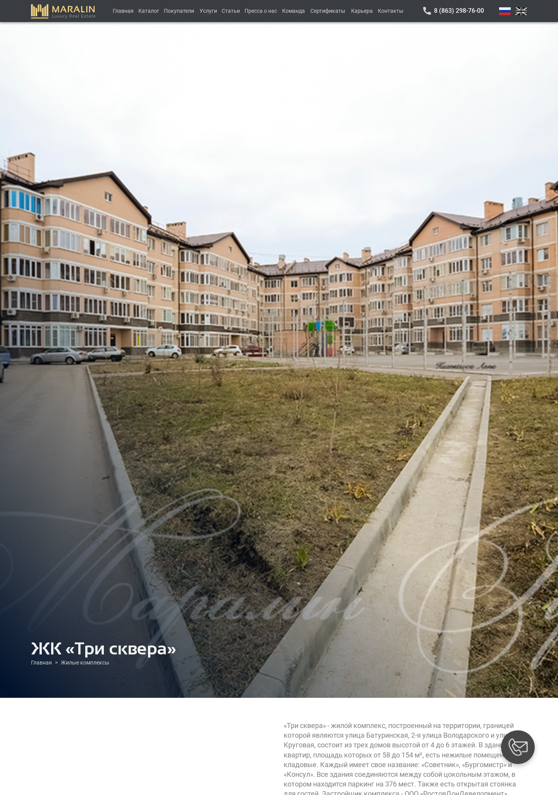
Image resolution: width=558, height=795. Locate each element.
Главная (123, 11)
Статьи (231, 11)
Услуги (208, 11)
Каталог (148, 11)
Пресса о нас (261, 11)
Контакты (390, 11)
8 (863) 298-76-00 (459, 10)
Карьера (362, 11)
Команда (293, 11)
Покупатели (179, 11)
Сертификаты (327, 11)
